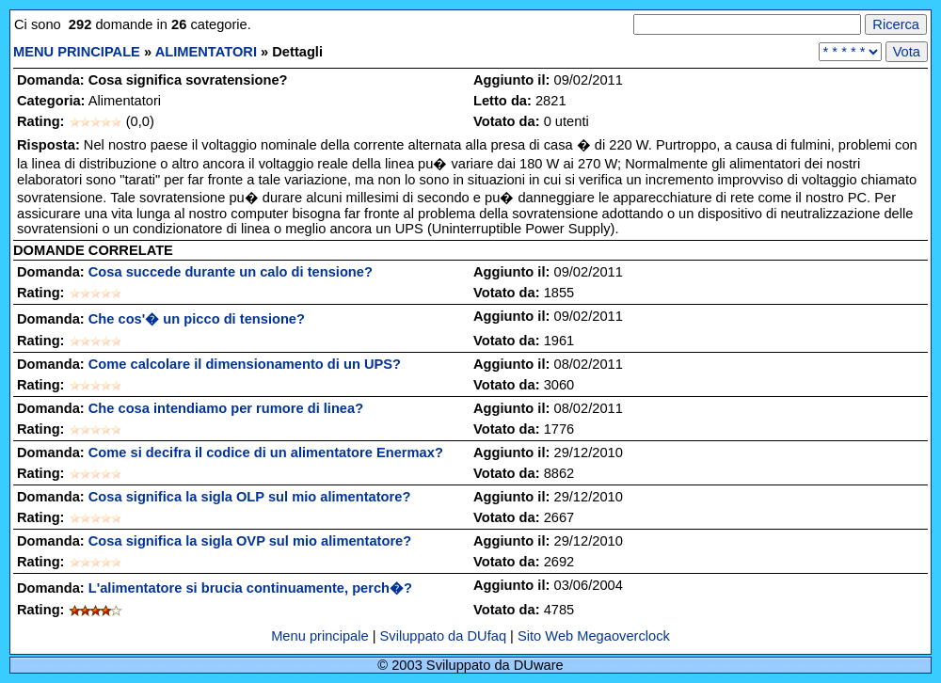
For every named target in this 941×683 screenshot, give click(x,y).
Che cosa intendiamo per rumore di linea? (225, 408)
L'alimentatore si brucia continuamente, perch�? (250, 588)
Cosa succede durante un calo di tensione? (230, 271)
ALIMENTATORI (206, 51)
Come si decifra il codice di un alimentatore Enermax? (265, 452)
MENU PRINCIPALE (76, 51)
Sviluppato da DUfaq (443, 635)
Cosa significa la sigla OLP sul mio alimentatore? (249, 496)
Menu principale (322, 635)
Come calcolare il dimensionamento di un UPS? (244, 364)
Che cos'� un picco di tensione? (196, 318)
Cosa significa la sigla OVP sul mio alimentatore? (249, 540)
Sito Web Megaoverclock (594, 635)
